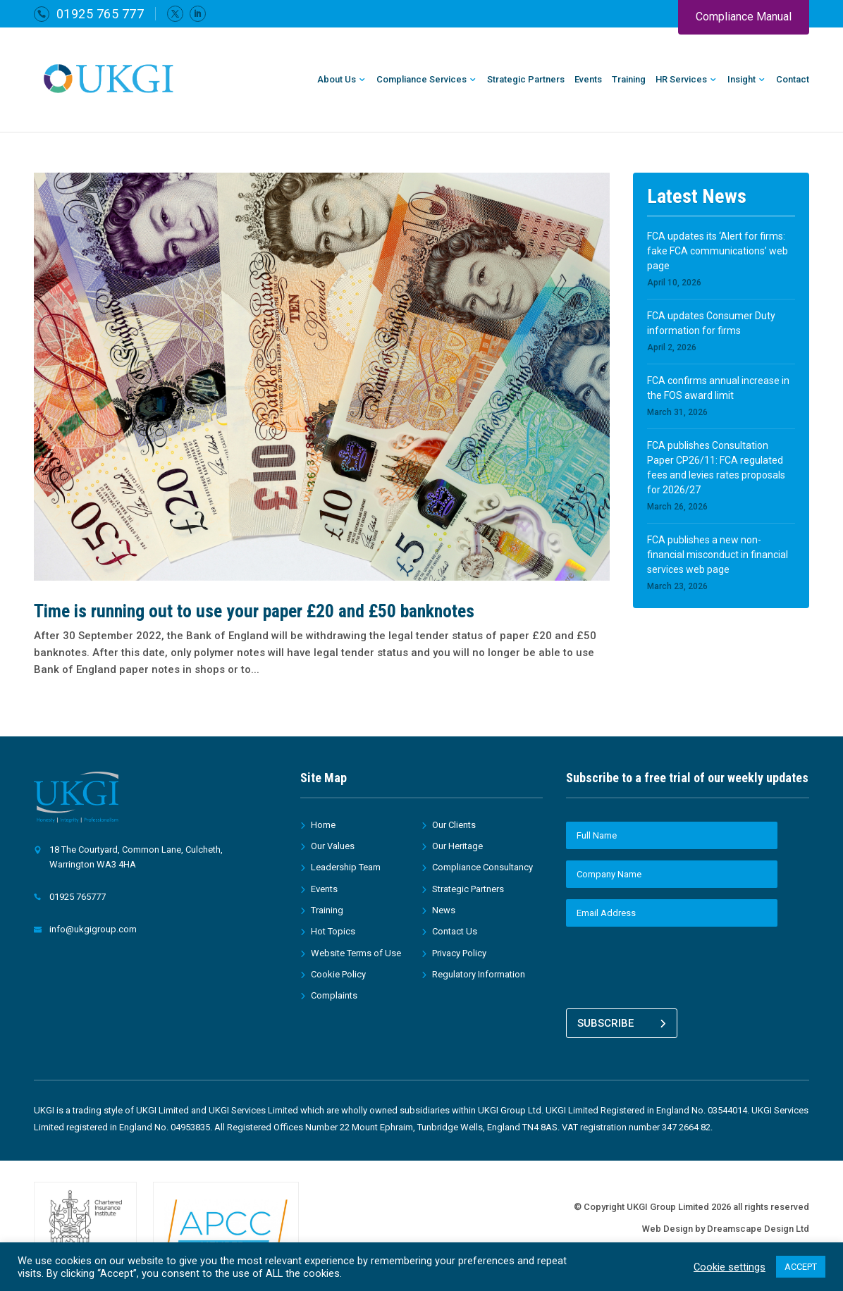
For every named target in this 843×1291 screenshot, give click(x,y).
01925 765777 (77, 896)
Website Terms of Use (356, 953)
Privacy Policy (459, 953)
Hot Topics (333, 931)
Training (629, 80)
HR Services (681, 80)
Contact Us (454, 931)
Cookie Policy (338, 974)
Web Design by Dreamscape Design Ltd (725, 1223)
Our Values (333, 846)
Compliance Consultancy (482, 867)
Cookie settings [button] (729, 1267)
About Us (336, 80)
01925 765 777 (100, 13)
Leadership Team (346, 867)
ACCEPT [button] (800, 1266)
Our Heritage (457, 846)
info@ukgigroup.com (93, 929)
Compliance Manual (744, 16)
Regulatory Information (478, 974)
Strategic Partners (526, 80)
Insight (741, 80)
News (443, 910)
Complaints (334, 995)
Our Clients (454, 825)
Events (588, 80)
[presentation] (673, 965)
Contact (792, 80)
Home (323, 825)
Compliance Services (421, 80)
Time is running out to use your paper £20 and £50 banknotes (254, 611)
